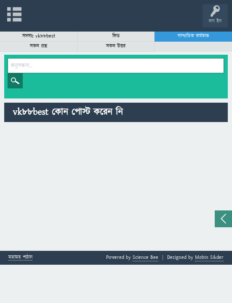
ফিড (116, 36)
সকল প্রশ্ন (38, 46)
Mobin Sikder (209, 257)
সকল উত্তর (115, 46)
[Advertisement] (116, 188)
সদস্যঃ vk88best (38, 36)
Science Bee (145, 257)
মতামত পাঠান (20, 257)
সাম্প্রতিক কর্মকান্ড (193, 36)
